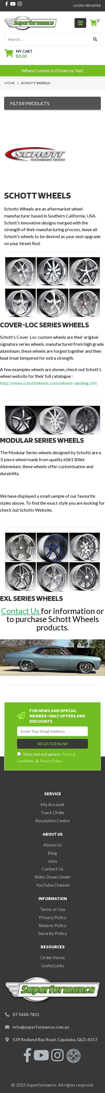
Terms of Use (52, 909)
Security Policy (52, 933)
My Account (52, 804)
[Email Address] (52, 731)
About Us (52, 844)
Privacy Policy (50, 761)
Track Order (53, 812)
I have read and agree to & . (46, 757)
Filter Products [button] (30, 103)
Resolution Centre (52, 820)
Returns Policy (52, 925)
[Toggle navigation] (80, 23)
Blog (52, 852)
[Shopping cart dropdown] (18, 54)
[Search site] (95, 39)
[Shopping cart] (93, 23)
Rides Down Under (53, 876)
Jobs (52, 861)
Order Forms (52, 957)
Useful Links (52, 965)
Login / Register (87, 5)
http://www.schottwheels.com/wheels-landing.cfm (48, 383)
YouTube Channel (52, 885)
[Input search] (47, 39)
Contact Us (53, 868)
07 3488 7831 (26, 1014)
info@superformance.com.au (41, 1026)
